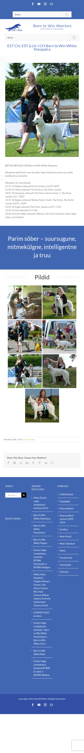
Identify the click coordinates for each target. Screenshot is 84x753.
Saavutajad (30, 439)
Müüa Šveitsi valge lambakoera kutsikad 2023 (41, 502)
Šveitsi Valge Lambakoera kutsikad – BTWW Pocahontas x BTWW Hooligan (42, 559)
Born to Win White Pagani (40, 541)
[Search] (23, 495)
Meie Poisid (65, 536)
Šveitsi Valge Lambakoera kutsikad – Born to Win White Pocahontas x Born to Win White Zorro (41, 633)
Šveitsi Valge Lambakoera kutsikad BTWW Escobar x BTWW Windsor (42, 668)
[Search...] (13, 495)
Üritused (64, 571)
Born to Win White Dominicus (42, 517)
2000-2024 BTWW (37, 699)
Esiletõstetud (66, 494)
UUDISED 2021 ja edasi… (42, 614)
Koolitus (64, 529)
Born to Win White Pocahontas (39, 529)
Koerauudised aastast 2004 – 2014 (67, 519)
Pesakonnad (66, 557)
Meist (62, 550)
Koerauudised (66, 508)
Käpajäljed (65, 501)
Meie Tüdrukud (67, 543)
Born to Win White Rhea (39, 652)
